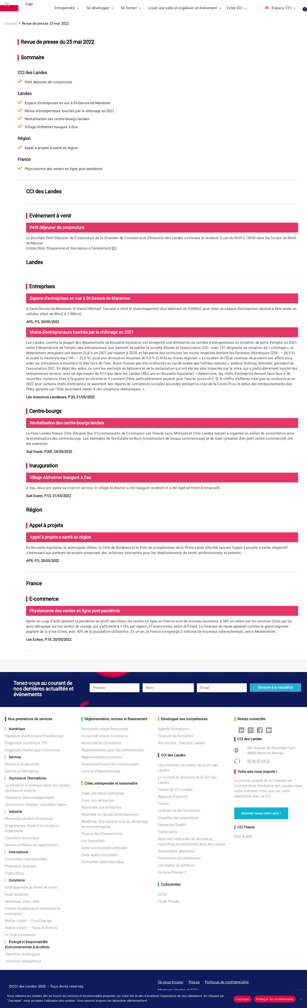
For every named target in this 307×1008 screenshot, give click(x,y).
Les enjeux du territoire (176, 865)
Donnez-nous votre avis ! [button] (261, 813)
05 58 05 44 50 (258, 761)
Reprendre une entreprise (101, 807)
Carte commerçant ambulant (104, 848)
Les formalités (93, 841)
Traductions (14, 873)
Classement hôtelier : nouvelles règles (36, 804)
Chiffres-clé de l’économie (179, 811)
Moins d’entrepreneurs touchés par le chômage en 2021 (69, 111)
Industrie (15, 812)
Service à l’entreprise (22, 771)
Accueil (11, 23)
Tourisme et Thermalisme (27, 778)
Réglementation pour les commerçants (112, 750)
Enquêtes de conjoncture (178, 818)
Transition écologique (22, 954)
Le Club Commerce (20, 935)
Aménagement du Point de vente (31, 887)
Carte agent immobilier (99, 855)
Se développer (100, 8)
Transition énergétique (23, 961)
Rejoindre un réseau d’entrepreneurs (110, 814)
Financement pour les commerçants (110, 764)
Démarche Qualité (172, 825)
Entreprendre (66, 8)
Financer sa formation (175, 736)
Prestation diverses (20, 866)
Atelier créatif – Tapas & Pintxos (31, 928)
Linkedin (243, 730)
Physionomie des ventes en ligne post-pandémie (64, 169)
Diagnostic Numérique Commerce (32, 750)
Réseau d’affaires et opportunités (32, 845)
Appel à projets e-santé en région (51, 148)
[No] (301, 999)
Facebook (261, 730)
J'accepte (242, 999)
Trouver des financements (102, 834)
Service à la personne (22, 764)
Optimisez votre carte (22, 901)
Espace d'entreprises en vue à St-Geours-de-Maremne (68, 103)
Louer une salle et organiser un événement (184, 8)
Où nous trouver (170, 982)
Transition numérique (22, 838)
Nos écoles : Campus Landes (181, 743)
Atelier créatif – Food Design (28, 921)
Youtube (270, 730)
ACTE (162, 894)
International (18, 852)
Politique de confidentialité (227, 982)
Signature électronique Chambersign (34, 736)
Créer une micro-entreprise (102, 793)
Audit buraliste (16, 894)
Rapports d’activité (173, 797)
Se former (131, 8)
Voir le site (243, 836)
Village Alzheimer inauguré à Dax (51, 127)
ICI (114, 248)
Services (15, 757)
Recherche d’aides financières (29, 819)
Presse (163, 804)
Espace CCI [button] (284, 8)
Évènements (168, 832)
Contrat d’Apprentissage (100, 771)
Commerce (17, 880)
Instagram (252, 730)
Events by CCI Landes (175, 789)
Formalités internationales (26, 859)
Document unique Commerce (105, 736)
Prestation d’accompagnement (29, 797)
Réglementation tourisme (101, 757)
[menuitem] (66, 8)
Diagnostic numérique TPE (26, 743)
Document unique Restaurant (104, 729)
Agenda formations (173, 729)
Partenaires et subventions (179, 858)
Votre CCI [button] (236, 8)
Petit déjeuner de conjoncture (48, 82)
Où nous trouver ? (172, 872)
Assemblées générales (176, 851)
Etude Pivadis (169, 901)
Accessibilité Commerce (101, 743)
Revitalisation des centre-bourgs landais (57, 119)
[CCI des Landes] (27, 8)
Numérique (17, 729)
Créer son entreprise (97, 800)
